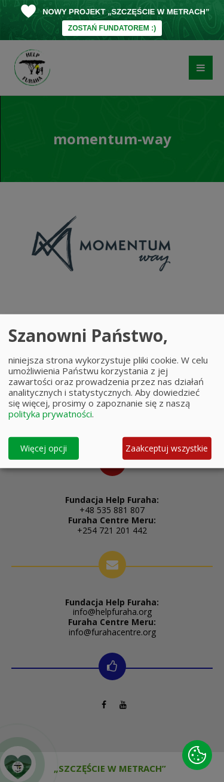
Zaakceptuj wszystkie (166, 448)
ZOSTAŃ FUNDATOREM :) (112, 28)
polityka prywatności (50, 413)
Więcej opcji (43, 448)
